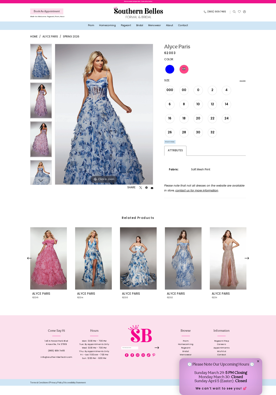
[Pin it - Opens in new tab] (146, 191)
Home (34, 40)
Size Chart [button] (239, 84)
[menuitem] (47, 17)
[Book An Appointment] (46, 15)
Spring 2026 (71, 40)
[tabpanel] (41, 66)
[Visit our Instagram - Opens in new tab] (137, 367)
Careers (221, 353)
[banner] (138, 15)
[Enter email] (140, 359)
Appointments (222, 357)
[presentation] (48, 268)
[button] (244, 15)
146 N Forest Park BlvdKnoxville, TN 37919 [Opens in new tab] (56, 351)
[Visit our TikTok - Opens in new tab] (148, 367)
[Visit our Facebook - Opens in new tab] (126, 367)
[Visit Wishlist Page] (239, 15)
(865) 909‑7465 (56, 360)
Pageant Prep (221, 350)
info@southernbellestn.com (56, 366)
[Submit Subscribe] (156, 359)
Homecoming (186, 353)
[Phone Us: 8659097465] (215, 15)
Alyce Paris (50, 40)
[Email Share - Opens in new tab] (152, 191)
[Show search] (234, 15)
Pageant (185, 357)
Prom (186, 350)
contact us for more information (196, 200)
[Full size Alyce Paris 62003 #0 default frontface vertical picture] (104, 117)
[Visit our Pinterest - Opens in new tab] (153, 367)
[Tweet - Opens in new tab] (140, 191)
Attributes (175, 160)
